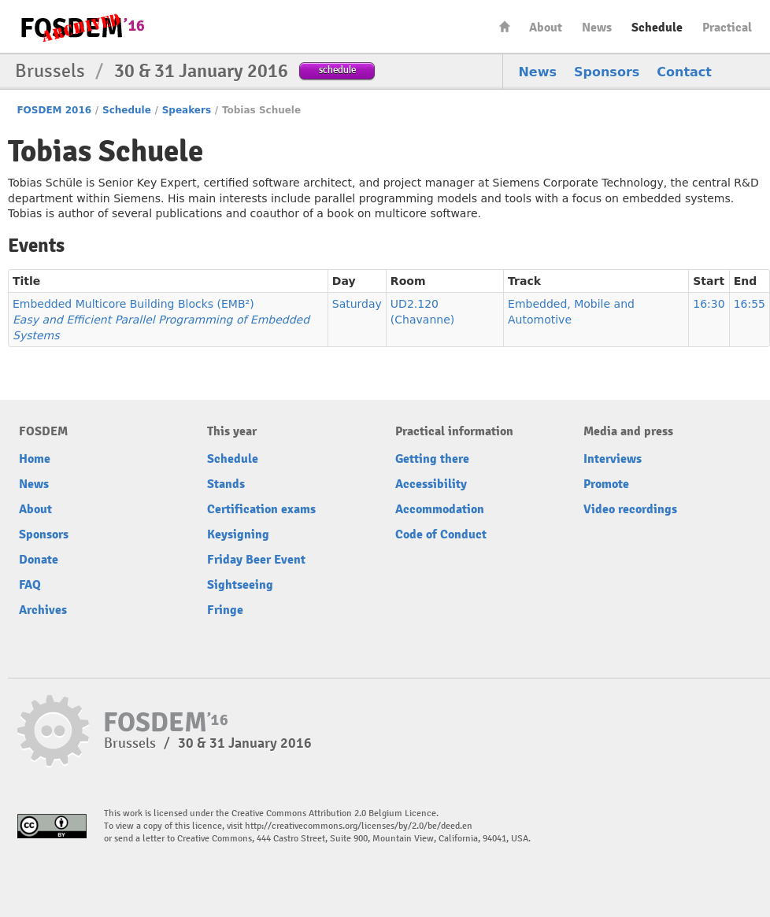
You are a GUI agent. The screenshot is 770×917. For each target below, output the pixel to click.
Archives (43, 610)
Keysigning (238, 534)
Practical (727, 27)
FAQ (30, 585)
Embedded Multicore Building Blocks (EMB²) (161, 320)
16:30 (708, 304)
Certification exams (261, 509)
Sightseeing (240, 585)
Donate (38, 560)
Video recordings (630, 509)
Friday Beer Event (256, 560)
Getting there (432, 459)
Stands (226, 484)
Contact (684, 72)
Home (504, 26)
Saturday (357, 304)
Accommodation (439, 509)
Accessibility (431, 484)
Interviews (612, 459)
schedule (337, 70)
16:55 (749, 304)
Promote (606, 484)
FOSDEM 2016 (54, 110)
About (545, 27)
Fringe (225, 610)
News (597, 27)
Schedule (657, 27)
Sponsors (606, 72)
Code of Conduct (441, 534)
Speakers (186, 110)
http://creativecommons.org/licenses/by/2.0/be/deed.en (358, 826)
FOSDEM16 (81, 27)
